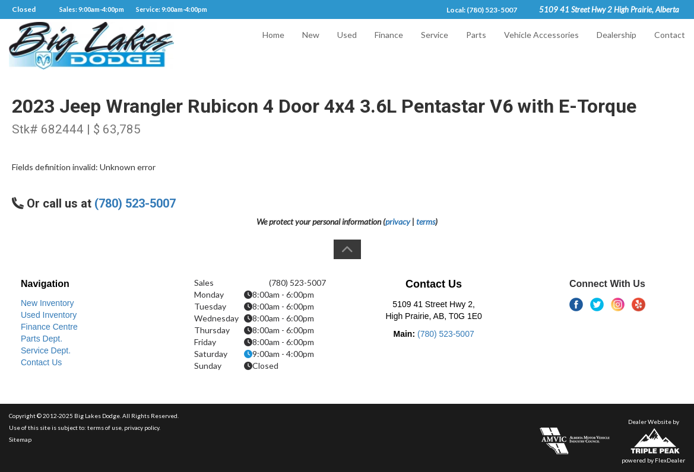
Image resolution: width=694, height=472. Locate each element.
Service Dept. (46, 350)
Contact (669, 45)
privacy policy (141, 427)
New (310, 45)
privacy (397, 221)
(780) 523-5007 (135, 203)
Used (347, 45)
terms (425, 221)
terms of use (104, 427)
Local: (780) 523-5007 (481, 9)
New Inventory (47, 303)
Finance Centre (49, 326)
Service (434, 45)
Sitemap (20, 439)
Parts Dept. (41, 338)
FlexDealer (670, 460)
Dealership (616, 45)
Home (273, 45)
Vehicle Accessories (541, 45)
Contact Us (41, 362)
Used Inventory (49, 315)
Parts (476, 45)
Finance (389, 45)
